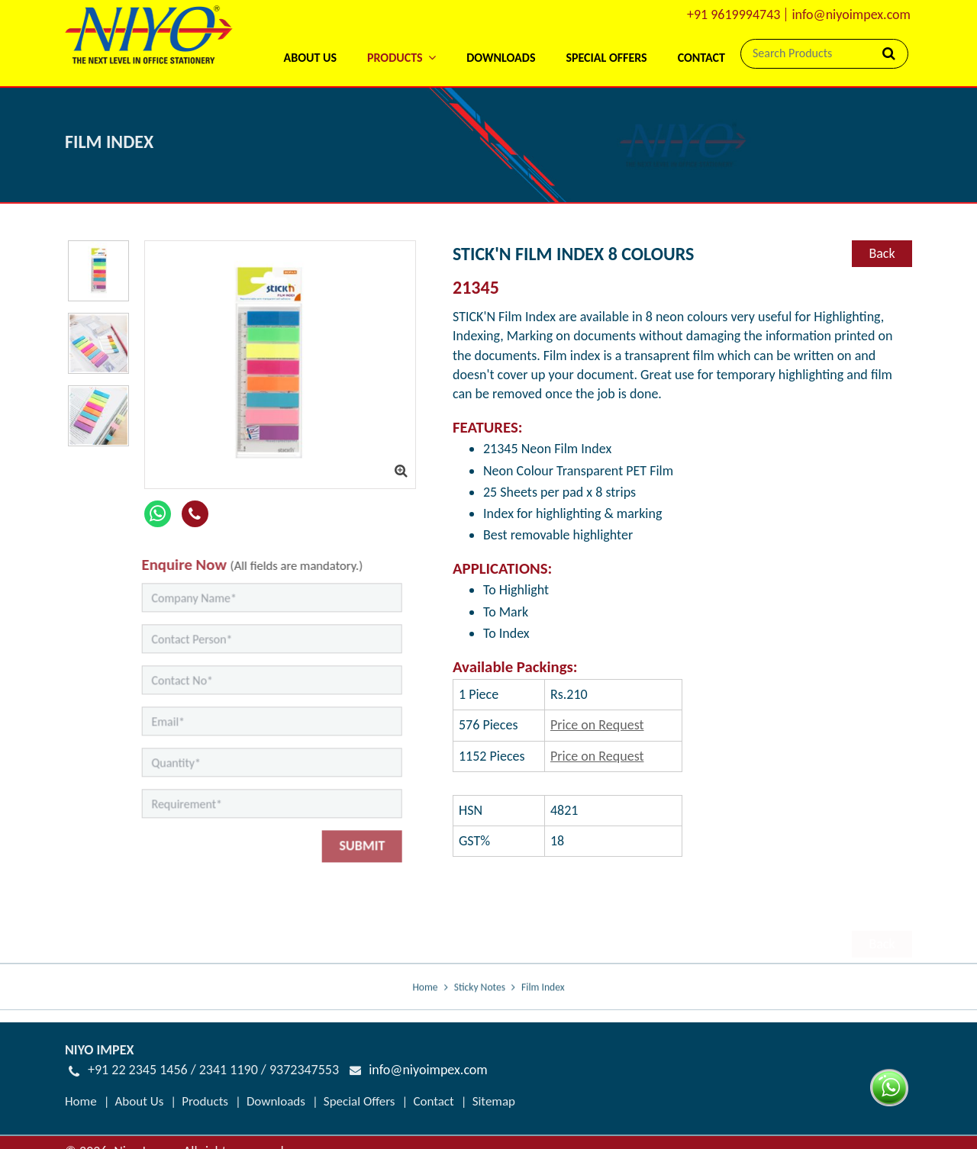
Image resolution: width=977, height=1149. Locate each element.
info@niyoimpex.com (851, 14)
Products (205, 1101)
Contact (701, 57)
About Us (309, 57)
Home (424, 1000)
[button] (401, 38)
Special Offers (606, 57)
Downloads (500, 57)
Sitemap (493, 1101)
